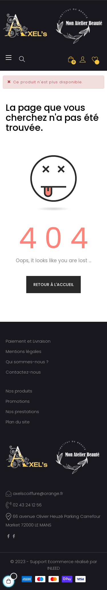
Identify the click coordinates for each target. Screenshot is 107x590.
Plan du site (18, 422)
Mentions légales (23, 351)
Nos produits (19, 391)
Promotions (18, 401)
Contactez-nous (23, 372)
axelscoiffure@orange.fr (38, 493)
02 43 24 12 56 (24, 505)
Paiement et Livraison (28, 341)
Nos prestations (22, 412)
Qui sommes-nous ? (27, 362)
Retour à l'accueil (53, 284)
